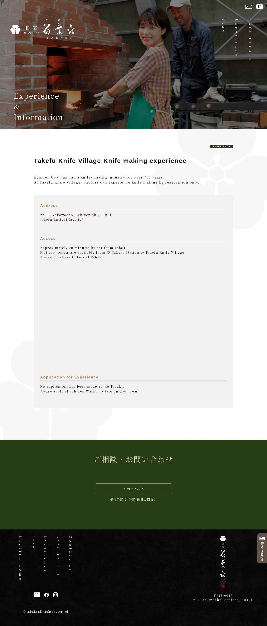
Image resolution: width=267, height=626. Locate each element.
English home (21, 559)
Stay (223, 26)
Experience (236, 38)
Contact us (71, 554)
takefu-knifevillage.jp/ (61, 219)
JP (260, 6)
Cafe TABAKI (250, 41)
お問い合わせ (133, 489)
